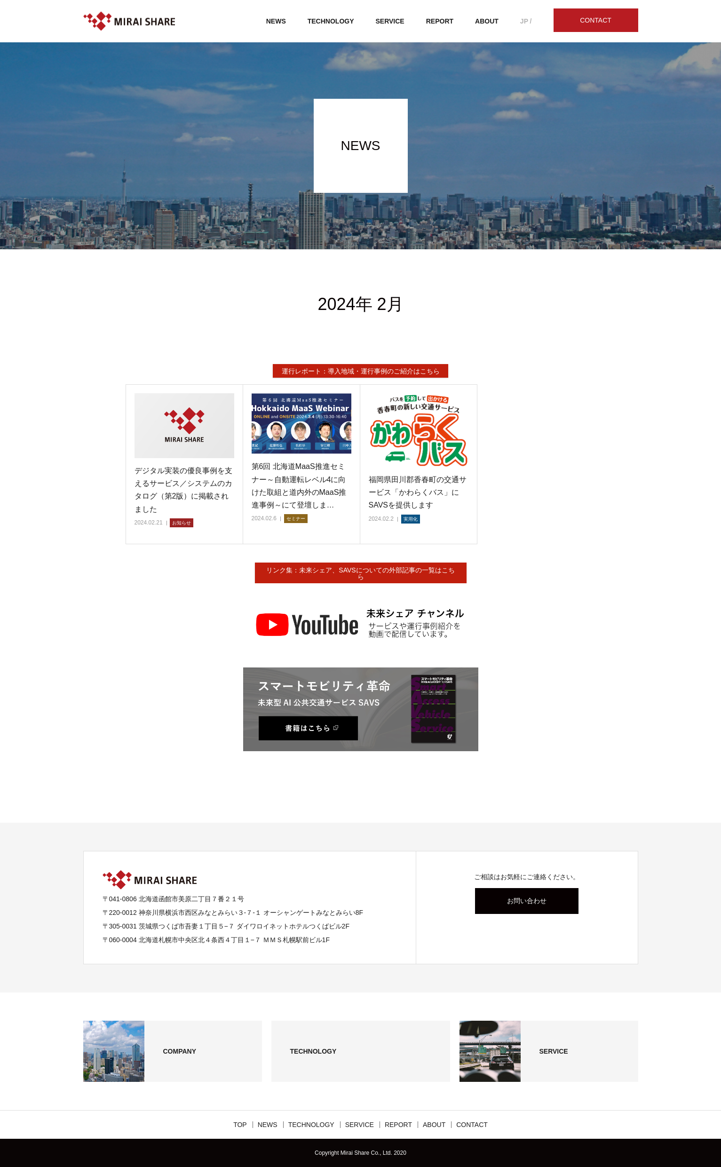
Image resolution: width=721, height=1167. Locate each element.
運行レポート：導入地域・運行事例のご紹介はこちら (361, 371)
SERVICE (390, 21)
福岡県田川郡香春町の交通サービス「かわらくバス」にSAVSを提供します (418, 492)
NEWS (276, 21)
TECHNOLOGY (331, 21)
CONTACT (595, 20)
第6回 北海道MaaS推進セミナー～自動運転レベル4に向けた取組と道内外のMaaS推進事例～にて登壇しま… (299, 485)
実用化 (411, 519)
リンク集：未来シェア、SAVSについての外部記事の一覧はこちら (360, 573)
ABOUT (487, 21)
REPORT (439, 21)
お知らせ (181, 522)
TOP (240, 1124)
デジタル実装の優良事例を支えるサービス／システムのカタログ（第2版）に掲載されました (183, 490)
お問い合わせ (527, 901)
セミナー (295, 518)
